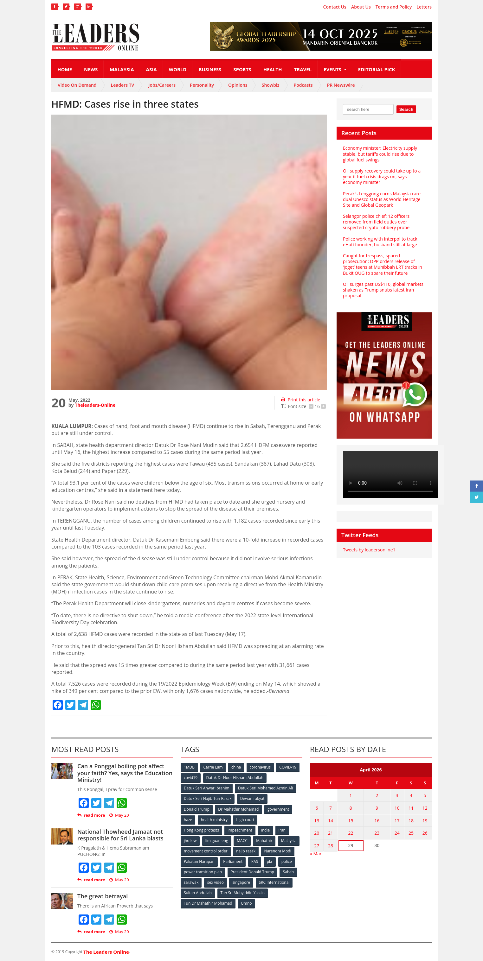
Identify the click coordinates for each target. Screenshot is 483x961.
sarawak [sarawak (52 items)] (191, 882)
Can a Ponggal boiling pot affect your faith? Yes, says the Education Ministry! (124, 772)
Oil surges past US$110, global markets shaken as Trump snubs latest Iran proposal (383, 289)
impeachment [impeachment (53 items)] (240, 829)
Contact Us (334, 7)
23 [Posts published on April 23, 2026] (377, 832)
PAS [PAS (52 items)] (254, 861)
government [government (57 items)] (278, 809)
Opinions (238, 85)
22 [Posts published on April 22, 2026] (350, 832)
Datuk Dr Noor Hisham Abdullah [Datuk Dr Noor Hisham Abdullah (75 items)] (234, 777)
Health (272, 69)
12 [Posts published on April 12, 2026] (425, 808)
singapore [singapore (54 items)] (241, 882)
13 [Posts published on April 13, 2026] (316, 820)
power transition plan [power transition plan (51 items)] (203, 871)
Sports (242, 69)
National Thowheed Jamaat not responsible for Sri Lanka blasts (120, 835)
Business (209, 69)
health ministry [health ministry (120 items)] (214, 819)
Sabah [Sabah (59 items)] (288, 871)
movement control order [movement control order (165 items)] (206, 850)
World (178, 69)
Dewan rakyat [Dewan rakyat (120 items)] (252, 798)
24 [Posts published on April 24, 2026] (397, 832)
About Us (361, 7)
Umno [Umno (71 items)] (246, 903)
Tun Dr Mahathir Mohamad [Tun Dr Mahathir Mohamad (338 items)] (208, 903)
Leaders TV (122, 85)
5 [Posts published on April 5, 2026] (425, 795)
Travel (303, 69)
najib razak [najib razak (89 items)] (245, 850)
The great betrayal (102, 896)
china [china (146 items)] (236, 767)
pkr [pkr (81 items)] (270, 861)
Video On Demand (77, 85)
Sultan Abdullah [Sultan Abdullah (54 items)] (198, 892)
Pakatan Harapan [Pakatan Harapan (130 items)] (199, 861)
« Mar (316, 853)
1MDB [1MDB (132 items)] (189, 767)
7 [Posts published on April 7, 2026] (330, 808)
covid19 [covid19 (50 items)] (190, 777)
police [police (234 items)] (286, 861)
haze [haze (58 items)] (188, 819)
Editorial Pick (376, 69)
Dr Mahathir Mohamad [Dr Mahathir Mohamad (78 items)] (238, 809)
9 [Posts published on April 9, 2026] (377, 808)
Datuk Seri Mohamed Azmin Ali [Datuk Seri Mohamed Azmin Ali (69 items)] (265, 788)
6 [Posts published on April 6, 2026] (316, 808)
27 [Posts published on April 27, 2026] (316, 845)
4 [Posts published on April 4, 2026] (411, 795)
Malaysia (122, 69)
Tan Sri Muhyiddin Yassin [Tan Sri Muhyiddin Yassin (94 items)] (243, 892)
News (91, 69)
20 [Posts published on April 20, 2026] (316, 832)
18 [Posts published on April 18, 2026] (411, 820)
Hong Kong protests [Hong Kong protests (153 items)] (201, 829)
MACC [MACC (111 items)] (242, 840)
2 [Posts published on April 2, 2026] (377, 795)
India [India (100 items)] (265, 829)
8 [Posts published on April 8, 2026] (350, 808)
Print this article (300, 399)
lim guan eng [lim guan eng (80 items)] (216, 840)
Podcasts (303, 85)
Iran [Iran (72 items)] (282, 829)
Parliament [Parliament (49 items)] (232, 861)
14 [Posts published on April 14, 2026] (330, 820)
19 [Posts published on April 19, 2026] (425, 820)
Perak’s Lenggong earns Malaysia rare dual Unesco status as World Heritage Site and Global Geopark (382, 199)
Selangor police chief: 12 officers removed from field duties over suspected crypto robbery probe (376, 221)
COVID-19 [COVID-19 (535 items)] (288, 767)
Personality (202, 85)
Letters (424, 7)
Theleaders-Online (95, 405)
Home (64, 69)
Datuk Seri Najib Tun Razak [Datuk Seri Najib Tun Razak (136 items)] (207, 798)
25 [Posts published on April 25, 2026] (411, 832)
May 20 (119, 815)
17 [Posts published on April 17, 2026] (397, 820)
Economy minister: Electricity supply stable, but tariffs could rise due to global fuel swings (380, 153)
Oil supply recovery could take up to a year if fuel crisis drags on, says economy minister (382, 176)
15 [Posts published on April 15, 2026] (350, 820)
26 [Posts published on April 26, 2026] (425, 832)
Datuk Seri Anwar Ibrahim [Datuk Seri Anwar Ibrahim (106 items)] (206, 788)
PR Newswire (341, 85)
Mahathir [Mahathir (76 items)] (264, 840)
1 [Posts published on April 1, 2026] (350, 795)
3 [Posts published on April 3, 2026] (397, 795)
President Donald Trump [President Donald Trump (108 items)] (252, 871)
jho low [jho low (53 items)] (190, 840)
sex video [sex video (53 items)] (215, 882)
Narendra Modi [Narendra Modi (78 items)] (277, 850)
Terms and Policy (394, 7)
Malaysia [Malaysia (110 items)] (289, 840)
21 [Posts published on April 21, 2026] (330, 832)
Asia (151, 69)
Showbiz (271, 85)
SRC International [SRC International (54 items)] (274, 882)
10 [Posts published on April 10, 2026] (397, 808)
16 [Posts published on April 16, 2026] (377, 820)
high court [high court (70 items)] (245, 819)
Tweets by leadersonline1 (369, 550)
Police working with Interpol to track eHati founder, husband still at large (380, 242)
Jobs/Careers (162, 85)
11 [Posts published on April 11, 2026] (411, 808)
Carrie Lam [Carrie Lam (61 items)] (213, 767)
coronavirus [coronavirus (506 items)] (260, 767)
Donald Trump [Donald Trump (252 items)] (196, 809)
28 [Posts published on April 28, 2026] (330, 845)
